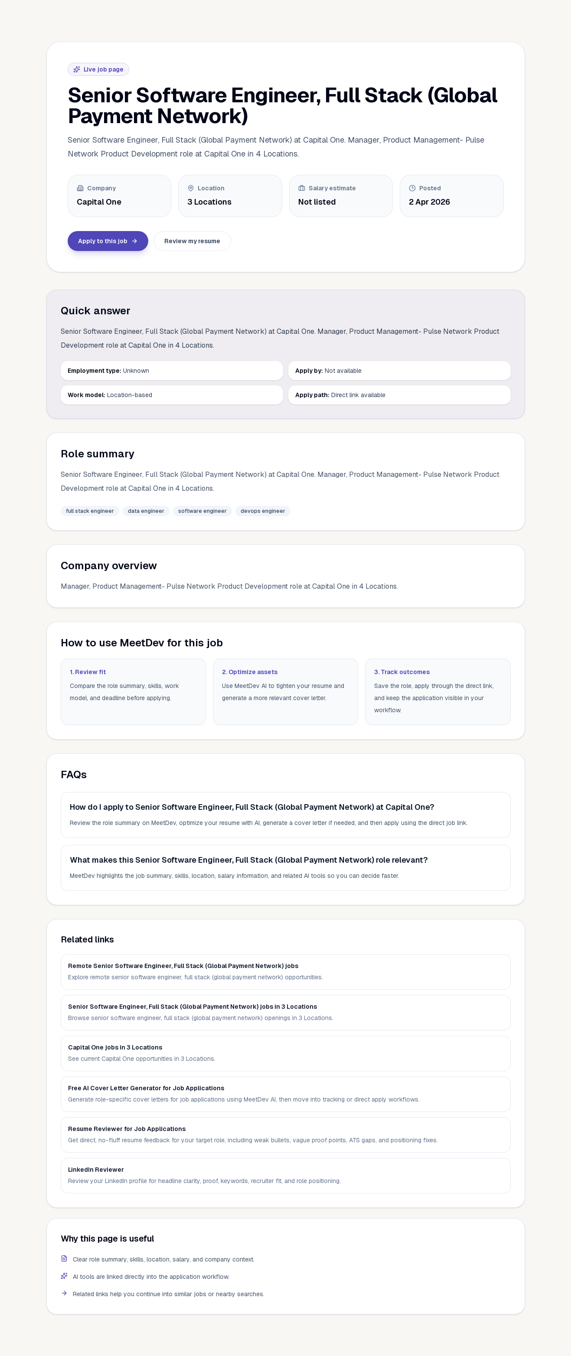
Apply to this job (108, 241)
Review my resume (192, 241)
